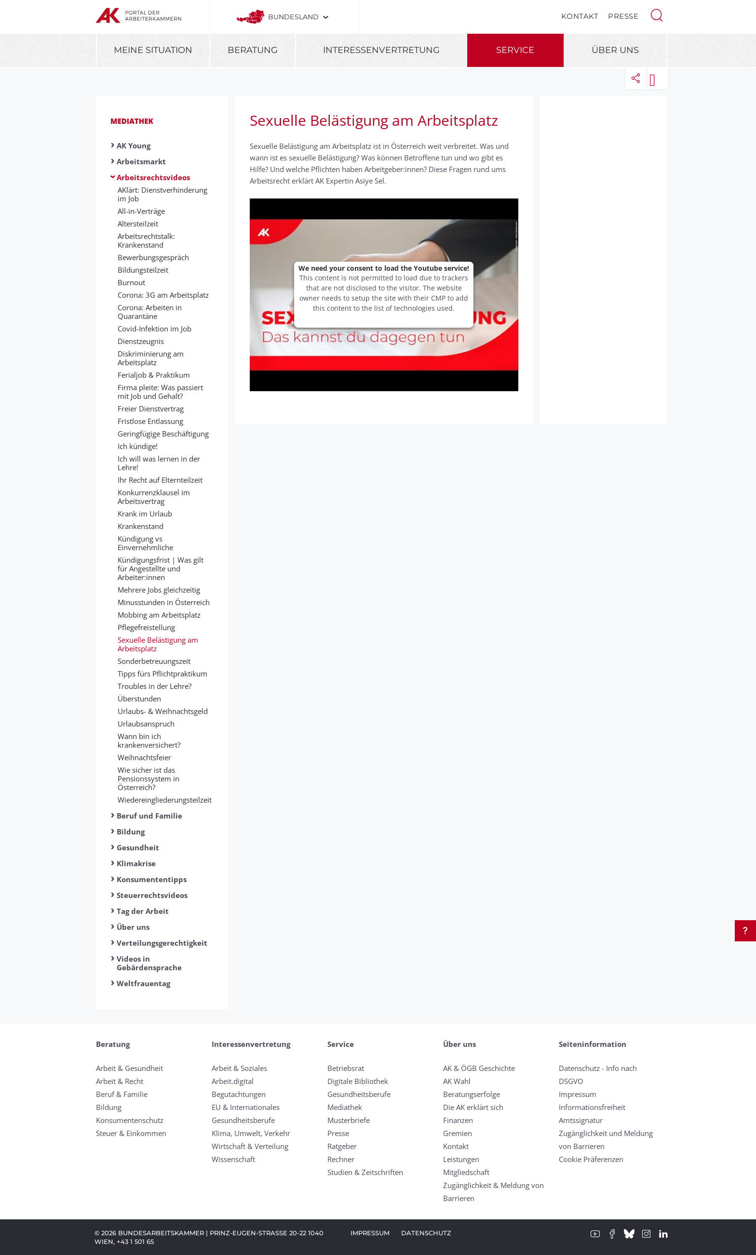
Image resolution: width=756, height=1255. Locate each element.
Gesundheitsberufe (243, 1120)
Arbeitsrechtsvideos (153, 177)
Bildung (131, 831)
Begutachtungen (239, 1094)
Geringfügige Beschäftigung (163, 433)
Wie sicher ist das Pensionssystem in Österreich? (148, 779)
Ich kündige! (138, 446)
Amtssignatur (581, 1120)
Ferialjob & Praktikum (154, 374)
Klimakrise (136, 863)
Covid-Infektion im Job (154, 328)
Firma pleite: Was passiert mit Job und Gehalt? (160, 391)
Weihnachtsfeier (144, 757)
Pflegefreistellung (146, 627)
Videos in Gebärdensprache (149, 963)
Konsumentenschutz (129, 1120)
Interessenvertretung (381, 50)
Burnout (131, 282)
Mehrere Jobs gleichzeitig (159, 589)
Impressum (577, 1094)
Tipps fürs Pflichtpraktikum (162, 673)
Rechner (340, 1159)
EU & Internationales (246, 1107)
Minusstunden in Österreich (164, 602)
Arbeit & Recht (119, 1081)
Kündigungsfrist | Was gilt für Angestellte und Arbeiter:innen (160, 568)
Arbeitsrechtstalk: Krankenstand (146, 240)
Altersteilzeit (138, 223)
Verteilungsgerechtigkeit (162, 943)
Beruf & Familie (122, 1094)
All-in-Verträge (141, 211)
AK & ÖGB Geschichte (479, 1068)
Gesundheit (138, 847)
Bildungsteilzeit (143, 269)
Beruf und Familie (149, 815)
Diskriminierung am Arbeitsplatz (151, 358)
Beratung (253, 50)
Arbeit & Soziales (239, 1068)
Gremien (457, 1133)
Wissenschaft (233, 1159)
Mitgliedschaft (466, 1172)
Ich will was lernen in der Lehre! (159, 463)
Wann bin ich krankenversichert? (149, 740)
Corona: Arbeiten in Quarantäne (150, 311)
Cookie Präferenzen (591, 1159)
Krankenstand (140, 526)
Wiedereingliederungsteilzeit (165, 799)
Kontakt (580, 16)
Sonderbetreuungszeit (154, 661)
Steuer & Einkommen (131, 1133)
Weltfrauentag (143, 983)
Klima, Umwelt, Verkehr (251, 1133)
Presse (623, 16)
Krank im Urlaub (145, 513)
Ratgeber (342, 1146)
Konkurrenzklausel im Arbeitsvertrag (154, 496)
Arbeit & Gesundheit (129, 1068)
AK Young (133, 145)
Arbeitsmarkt (141, 161)
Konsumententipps (152, 879)
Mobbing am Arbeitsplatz (159, 614)
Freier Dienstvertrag (151, 408)
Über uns (615, 50)
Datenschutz (426, 1233)
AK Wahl (457, 1081)
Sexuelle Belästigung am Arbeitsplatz (158, 644)
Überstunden (139, 698)
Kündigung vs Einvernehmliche (145, 543)
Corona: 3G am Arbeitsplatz (163, 295)
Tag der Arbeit (143, 911)
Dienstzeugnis (141, 341)
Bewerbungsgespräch (153, 257)
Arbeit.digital (233, 1081)
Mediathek (131, 121)
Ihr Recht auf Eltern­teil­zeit (160, 480)
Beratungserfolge (471, 1094)
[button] (656, 14)
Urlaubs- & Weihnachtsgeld (163, 711)
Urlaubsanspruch (146, 723)
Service (515, 50)
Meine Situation (153, 50)
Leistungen (461, 1159)
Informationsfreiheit (592, 1107)
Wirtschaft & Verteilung (250, 1146)
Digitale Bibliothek (357, 1081)
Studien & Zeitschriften (365, 1172)
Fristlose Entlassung (150, 421)
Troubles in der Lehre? (154, 686)
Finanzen (458, 1120)
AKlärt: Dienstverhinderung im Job (162, 194)
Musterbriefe (348, 1120)
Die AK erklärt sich (473, 1107)
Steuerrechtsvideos (152, 895)
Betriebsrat (345, 1068)
